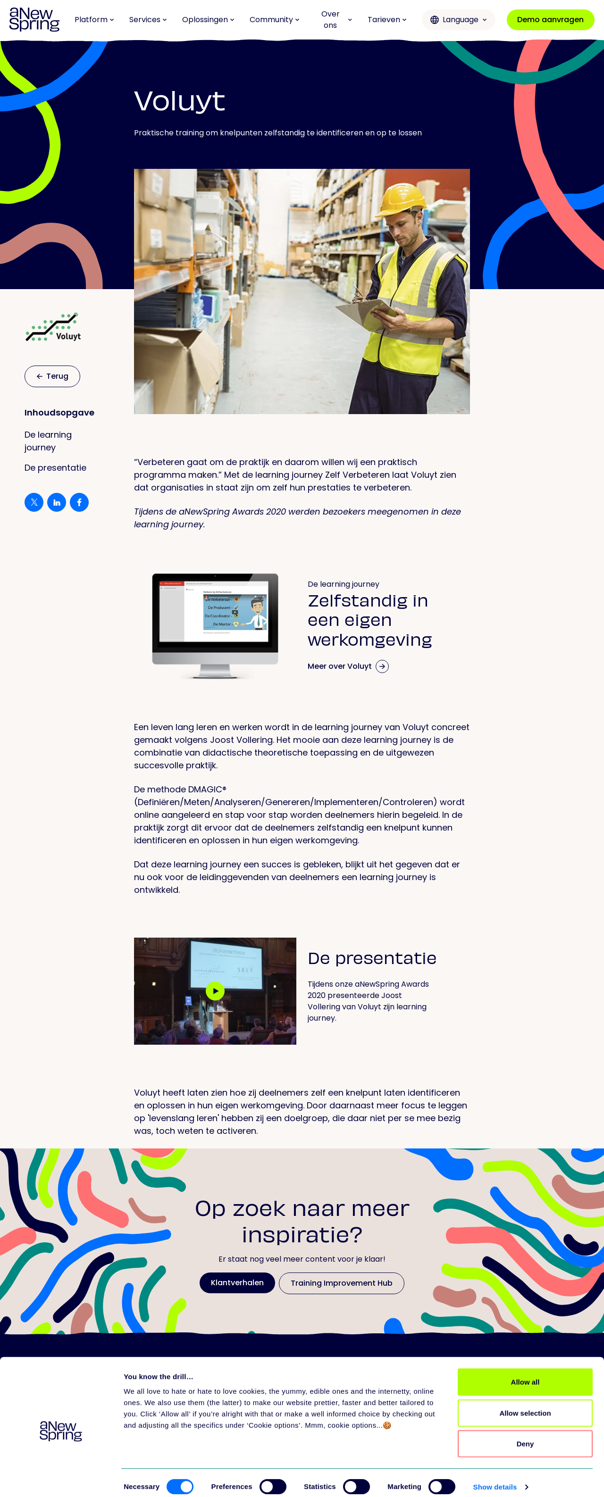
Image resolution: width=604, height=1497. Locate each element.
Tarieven (387, 19)
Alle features (201, 1417)
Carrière (496, 1417)
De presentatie (55, 468)
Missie (493, 1398)
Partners (410, 1435)
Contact (497, 1435)
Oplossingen (208, 19)
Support (410, 1417)
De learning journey (48, 441)
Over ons (336, 19)
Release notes (204, 1435)
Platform (94, 19)
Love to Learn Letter (301, 1417)
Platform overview (211, 1398)
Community (275, 19)
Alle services (418, 1398)
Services (148, 19)
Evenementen (290, 1435)
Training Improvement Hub (315, 1398)
